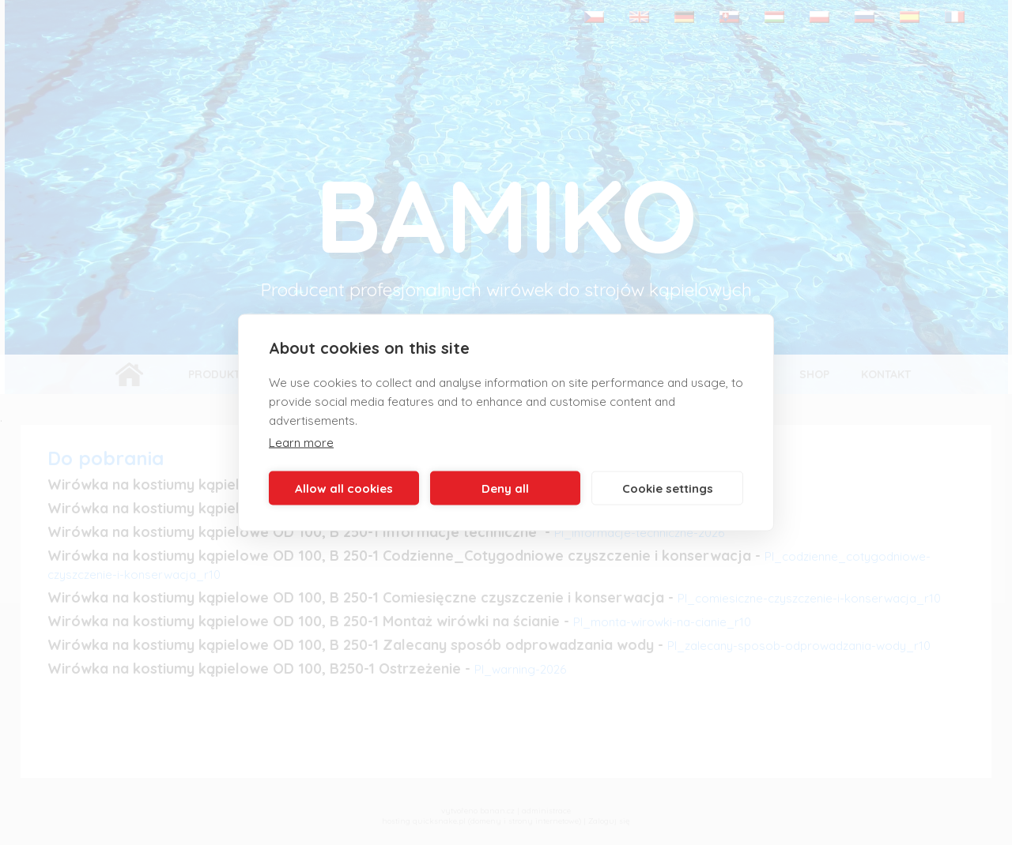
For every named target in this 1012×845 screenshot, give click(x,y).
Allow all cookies (344, 487)
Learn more (301, 442)
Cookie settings (667, 487)
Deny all (505, 487)
